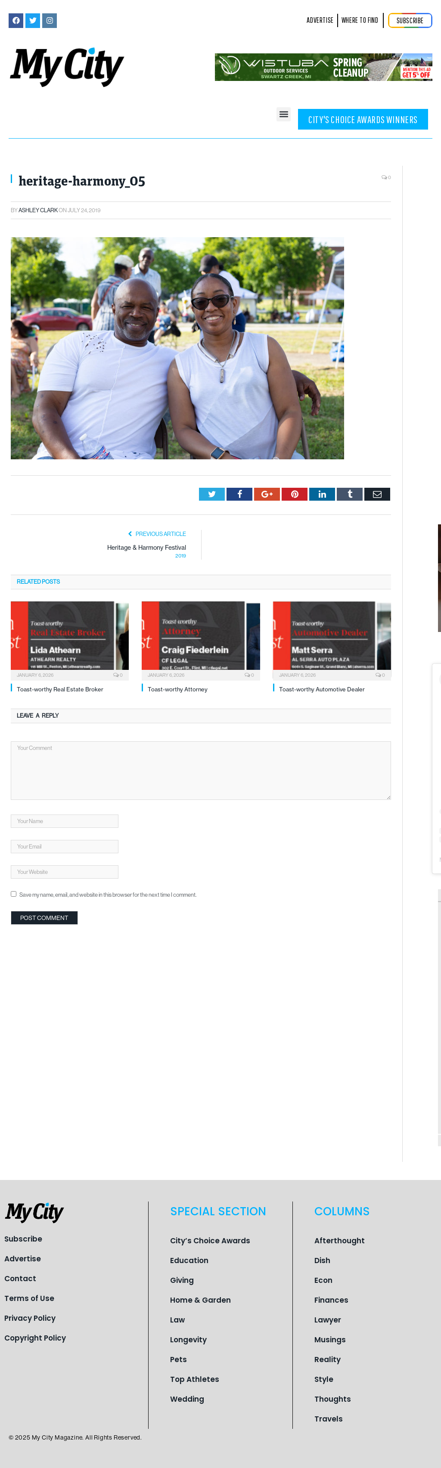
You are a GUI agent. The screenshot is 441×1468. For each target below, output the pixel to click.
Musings (330, 1340)
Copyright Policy (35, 1338)
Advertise (22, 1259)
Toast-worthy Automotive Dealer (322, 689)
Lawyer (327, 1320)
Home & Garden (200, 1300)
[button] (283, 114)
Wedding (187, 1399)
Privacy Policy (30, 1318)
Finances (331, 1300)
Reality (327, 1359)
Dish (322, 1260)
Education (189, 1260)
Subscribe (23, 1239)
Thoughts (332, 1399)
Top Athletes (194, 1379)
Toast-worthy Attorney (178, 689)
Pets (178, 1359)
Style (323, 1379)
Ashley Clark (38, 210)
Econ (323, 1280)
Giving (182, 1280)
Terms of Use (29, 1298)
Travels (328, 1419)
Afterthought (339, 1241)
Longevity (188, 1340)
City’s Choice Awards (210, 1241)
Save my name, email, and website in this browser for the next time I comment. (107, 895)
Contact (20, 1278)
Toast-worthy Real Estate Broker (60, 689)
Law (177, 1320)
